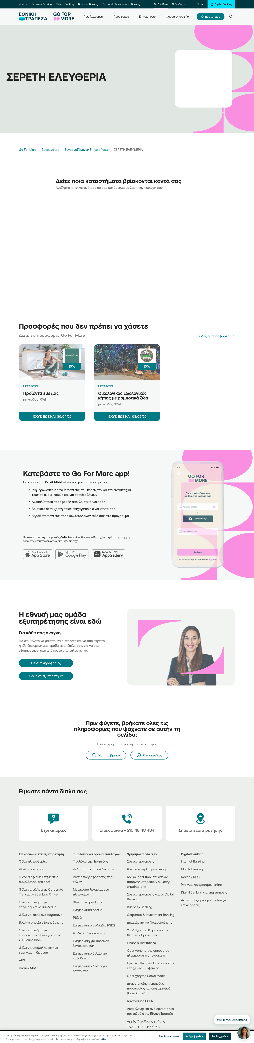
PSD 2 (77, 917)
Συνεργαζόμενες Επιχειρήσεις (86, 149)
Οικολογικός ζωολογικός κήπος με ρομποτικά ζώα (123, 395)
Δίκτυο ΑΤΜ (27, 968)
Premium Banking (42, 4)
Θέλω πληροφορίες (33, 861)
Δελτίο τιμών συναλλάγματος (94, 869)
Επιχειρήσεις (147, 16)
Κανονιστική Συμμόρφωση (146, 869)
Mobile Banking (192, 869)
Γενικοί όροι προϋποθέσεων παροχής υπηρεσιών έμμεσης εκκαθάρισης (148, 881)
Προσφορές (121, 16)
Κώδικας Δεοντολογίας (89, 933)
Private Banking (65, 4)
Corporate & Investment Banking (121, 4)
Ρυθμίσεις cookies (169, 1036)
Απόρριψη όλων (194, 1036)
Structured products (87, 902)
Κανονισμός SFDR (140, 1001)
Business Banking (88, 4)
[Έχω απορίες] (53, 823)
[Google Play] (73, 551)
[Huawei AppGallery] (110, 551)
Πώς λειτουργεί (93, 16)
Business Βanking (139, 907)
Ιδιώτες (23, 4)
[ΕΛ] (200, 4)
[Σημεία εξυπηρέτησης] (200, 823)
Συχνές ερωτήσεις (140, 861)
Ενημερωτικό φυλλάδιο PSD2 (94, 925)
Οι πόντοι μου (210, 16)
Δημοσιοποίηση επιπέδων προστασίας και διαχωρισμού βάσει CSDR (148, 988)
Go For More (161, 4)
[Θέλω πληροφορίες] (46, 663)
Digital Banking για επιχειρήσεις (204, 892)
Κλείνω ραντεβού (31, 869)
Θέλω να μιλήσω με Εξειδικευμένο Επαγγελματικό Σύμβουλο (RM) (40, 935)
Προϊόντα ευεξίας (41, 393)
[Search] (231, 16)
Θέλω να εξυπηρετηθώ (46, 676)
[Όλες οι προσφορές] (217, 336)
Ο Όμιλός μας (180, 4)
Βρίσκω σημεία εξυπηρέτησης (41, 922)
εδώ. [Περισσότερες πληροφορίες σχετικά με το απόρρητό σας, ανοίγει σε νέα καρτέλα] (103, 1039)
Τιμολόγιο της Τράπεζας (90, 861)
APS (22, 960)
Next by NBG (190, 877)
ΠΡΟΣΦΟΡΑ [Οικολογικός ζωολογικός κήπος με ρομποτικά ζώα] (106, 386)
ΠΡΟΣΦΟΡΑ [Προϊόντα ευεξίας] (31, 386)
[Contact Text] (127, 823)
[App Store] (39, 551)
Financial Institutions (141, 942)
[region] (127, 1036)
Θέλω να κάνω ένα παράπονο (40, 914)
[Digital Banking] (221, 4)
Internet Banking (193, 861)
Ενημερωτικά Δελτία (87, 910)
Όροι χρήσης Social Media (146, 975)
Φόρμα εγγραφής (177, 16)
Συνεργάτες (50, 149)
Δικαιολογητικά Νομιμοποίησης (149, 922)
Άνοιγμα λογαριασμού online (201, 884)
